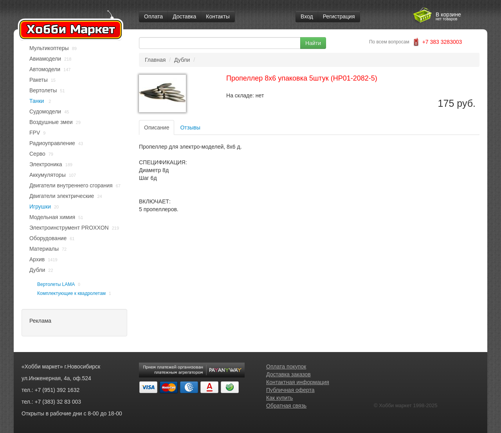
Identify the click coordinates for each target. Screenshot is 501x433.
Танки (37, 101)
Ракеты (38, 80)
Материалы (44, 249)
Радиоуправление (52, 143)
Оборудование (48, 238)
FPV (34, 132)
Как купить (279, 398)
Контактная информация (297, 382)
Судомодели (45, 111)
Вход (307, 16)
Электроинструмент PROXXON (69, 228)
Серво (37, 154)
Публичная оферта (290, 390)
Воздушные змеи (51, 122)
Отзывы (190, 127)
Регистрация (339, 16)
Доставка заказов (288, 374)
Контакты (217, 16)
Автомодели (44, 69)
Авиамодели (45, 59)
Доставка (184, 16)
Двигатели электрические (61, 196)
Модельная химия (52, 217)
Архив (37, 259)
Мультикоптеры (49, 48)
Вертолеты (43, 90)
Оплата (153, 16)
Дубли (37, 270)
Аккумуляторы (47, 175)
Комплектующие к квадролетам (71, 293)
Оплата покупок (286, 366)
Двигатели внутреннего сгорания (71, 185)
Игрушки (40, 206)
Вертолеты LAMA (56, 284)
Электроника (45, 164)
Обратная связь (286, 405)
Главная (155, 60)
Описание (156, 127)
